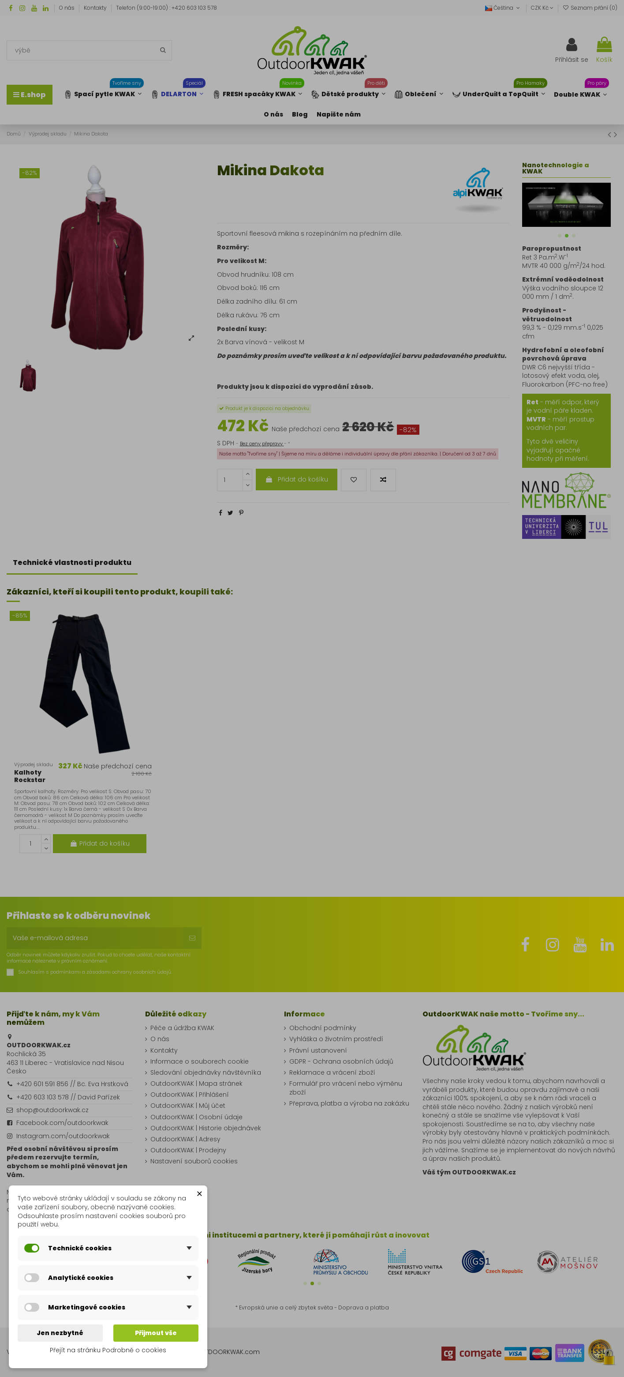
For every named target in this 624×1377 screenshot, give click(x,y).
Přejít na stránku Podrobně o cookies (108, 1350)
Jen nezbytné (60, 1332)
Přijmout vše (156, 1332)
